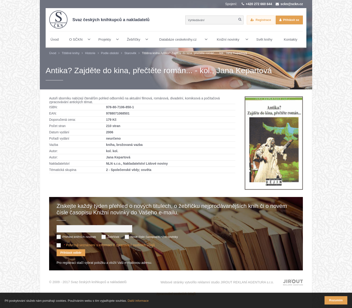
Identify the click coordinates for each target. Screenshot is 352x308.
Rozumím (336, 300)
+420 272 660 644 (259, 4)
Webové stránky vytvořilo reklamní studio (217, 282)
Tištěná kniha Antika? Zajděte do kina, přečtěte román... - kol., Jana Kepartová (194, 53)
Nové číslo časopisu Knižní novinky (154, 237)
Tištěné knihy (70, 53)
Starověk (130, 53)
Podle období (110, 53)
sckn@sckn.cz (292, 4)
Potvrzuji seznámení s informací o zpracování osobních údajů (110, 245)
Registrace (263, 20)
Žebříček (113, 237)
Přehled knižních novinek (79, 237)
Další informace (138, 300)
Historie (90, 53)
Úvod (52, 53)
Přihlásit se (291, 20)
